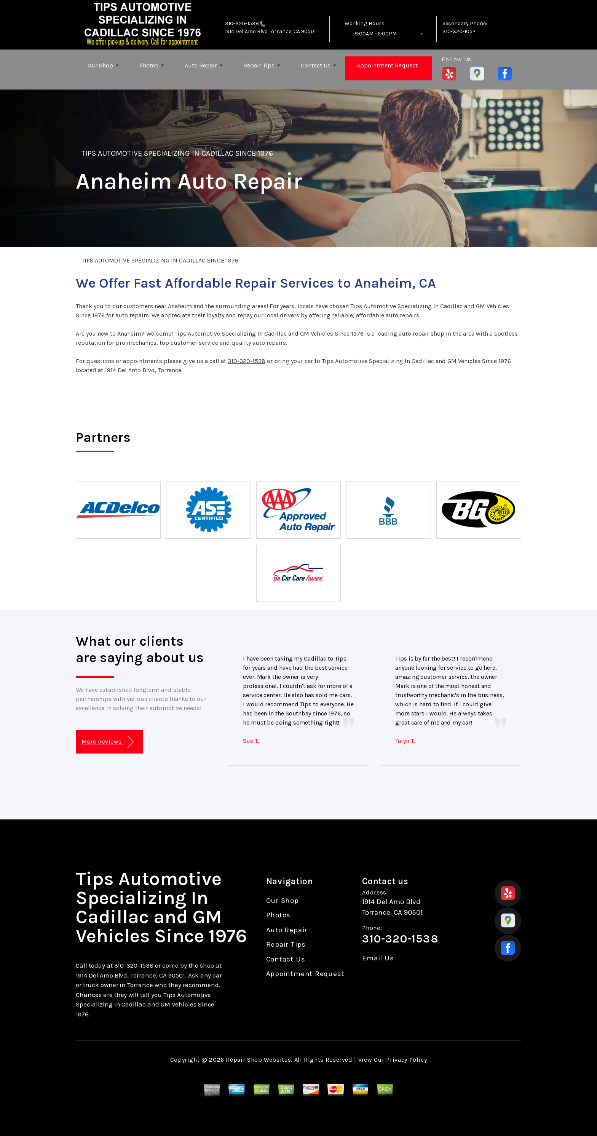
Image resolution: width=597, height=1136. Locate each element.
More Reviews (107, 742)
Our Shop (100, 65)
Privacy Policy (406, 1059)
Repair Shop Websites (258, 1059)
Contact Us (315, 65)
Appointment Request (387, 65)
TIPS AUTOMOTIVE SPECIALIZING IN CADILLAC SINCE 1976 (177, 153)
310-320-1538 (242, 23)
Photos (148, 65)
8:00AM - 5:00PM (375, 33)
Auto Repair (201, 65)
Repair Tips (259, 65)
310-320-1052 (459, 31)
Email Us (378, 958)
